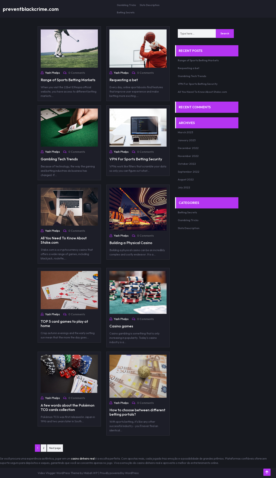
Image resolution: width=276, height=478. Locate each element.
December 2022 (188, 148)
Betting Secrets (126, 12)
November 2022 (188, 156)
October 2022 (187, 163)
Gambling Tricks (126, 5)
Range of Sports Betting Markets (68, 80)
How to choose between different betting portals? (137, 412)
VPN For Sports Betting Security (135, 159)
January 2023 (187, 140)
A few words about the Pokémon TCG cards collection (67, 407)
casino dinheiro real (83, 458)
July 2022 (184, 187)
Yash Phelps (52, 72)
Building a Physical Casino (130, 242)
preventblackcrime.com (31, 9)
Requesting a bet (123, 80)
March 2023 (185, 132)
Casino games (121, 326)
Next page (55, 448)
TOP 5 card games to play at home (64, 323)
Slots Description (150, 5)
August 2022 (186, 179)
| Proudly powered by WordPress (118, 473)
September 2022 (188, 171)
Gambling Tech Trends (59, 159)
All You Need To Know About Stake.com (64, 240)
